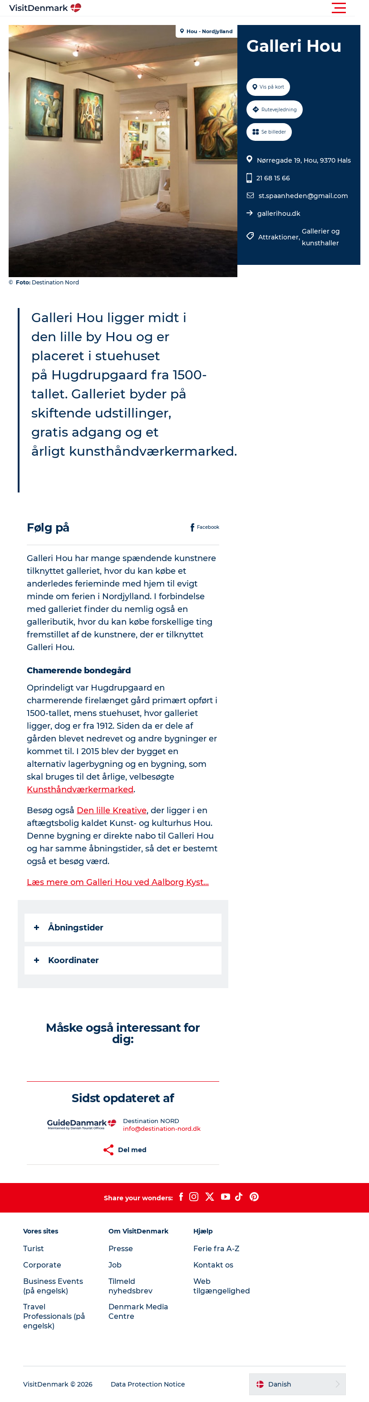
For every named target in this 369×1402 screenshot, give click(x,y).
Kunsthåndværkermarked (80, 790)
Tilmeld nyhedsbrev (131, 1286)
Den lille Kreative (112, 810)
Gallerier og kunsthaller (320, 237)
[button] (225, 8)
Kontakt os (214, 1265)
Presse (121, 1248)
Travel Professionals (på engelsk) (55, 1316)
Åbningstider (69, 928)
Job (115, 1265)
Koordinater (66, 960)
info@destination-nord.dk (162, 1128)
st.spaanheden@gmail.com (303, 196)
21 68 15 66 (273, 178)
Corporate (43, 1265)
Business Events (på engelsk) (54, 1286)
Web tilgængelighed (222, 1286)
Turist (34, 1248)
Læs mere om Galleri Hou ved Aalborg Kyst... (118, 882)
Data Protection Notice (149, 1384)
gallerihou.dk (278, 213)
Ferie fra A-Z (217, 1248)
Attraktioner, (279, 237)
